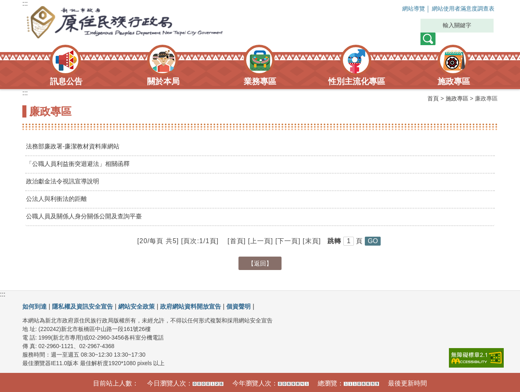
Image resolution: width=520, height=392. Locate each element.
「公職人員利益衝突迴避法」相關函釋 (81, 163)
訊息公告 (66, 81)
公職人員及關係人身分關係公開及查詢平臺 (88, 216)
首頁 (433, 98)
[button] (373, 241)
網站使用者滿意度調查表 (458, 9)
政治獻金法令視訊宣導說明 (65, 181)
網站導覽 (401, 9)
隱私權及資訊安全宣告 (86, 306)
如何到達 (35, 306)
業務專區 (260, 81)
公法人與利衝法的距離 (58, 198)
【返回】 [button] (260, 263)
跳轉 (334, 240)
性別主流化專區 (356, 81)
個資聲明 (251, 306)
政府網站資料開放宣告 (200, 306)
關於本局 (163, 81)
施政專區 (454, 81)
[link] (476, 358)
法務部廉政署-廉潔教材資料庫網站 (76, 146)
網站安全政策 (143, 306)
